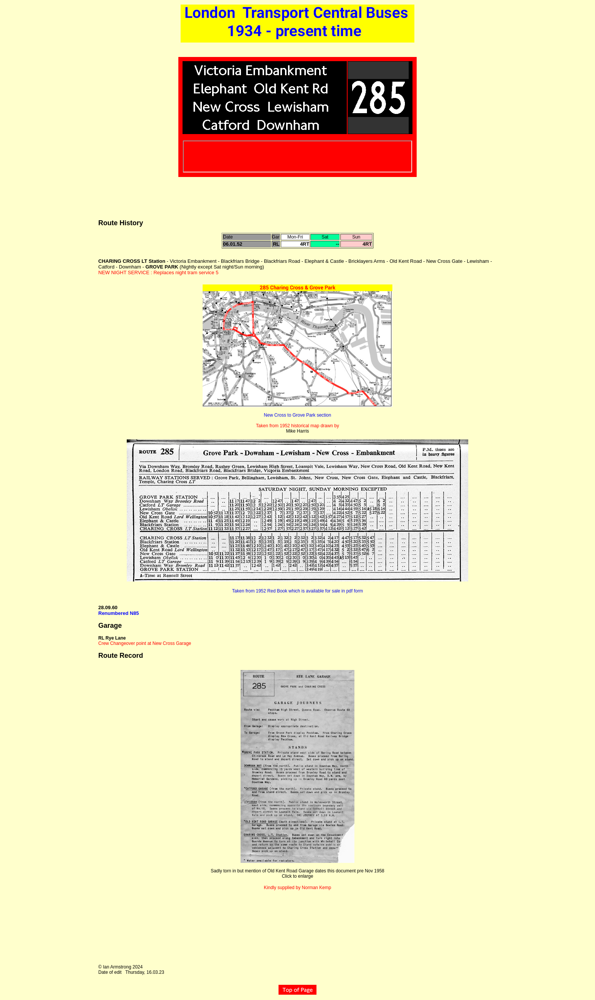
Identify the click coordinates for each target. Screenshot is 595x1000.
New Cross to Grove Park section (297, 415)
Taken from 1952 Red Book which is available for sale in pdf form (297, 591)
